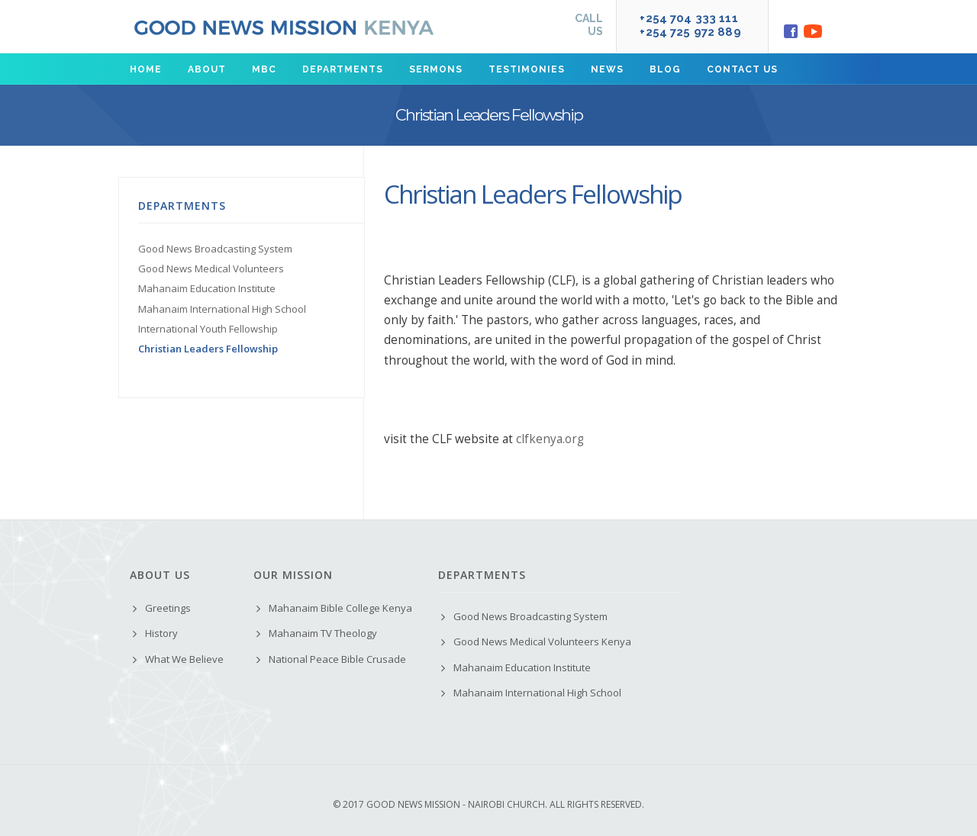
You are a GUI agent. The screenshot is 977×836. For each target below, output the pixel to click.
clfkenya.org (550, 439)
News (607, 69)
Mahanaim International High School (222, 309)
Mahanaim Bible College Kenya (340, 608)
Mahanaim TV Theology (323, 633)
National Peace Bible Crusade (337, 659)
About (207, 69)
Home (146, 69)
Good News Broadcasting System (215, 249)
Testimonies (526, 69)
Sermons (436, 69)
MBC (264, 69)
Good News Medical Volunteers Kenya (542, 641)
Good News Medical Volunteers (211, 268)
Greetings (168, 608)
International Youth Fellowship (208, 329)
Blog (665, 69)
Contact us (742, 69)
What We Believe (184, 659)
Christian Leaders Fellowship (208, 348)
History (161, 633)
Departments (342, 69)
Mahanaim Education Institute (207, 288)
